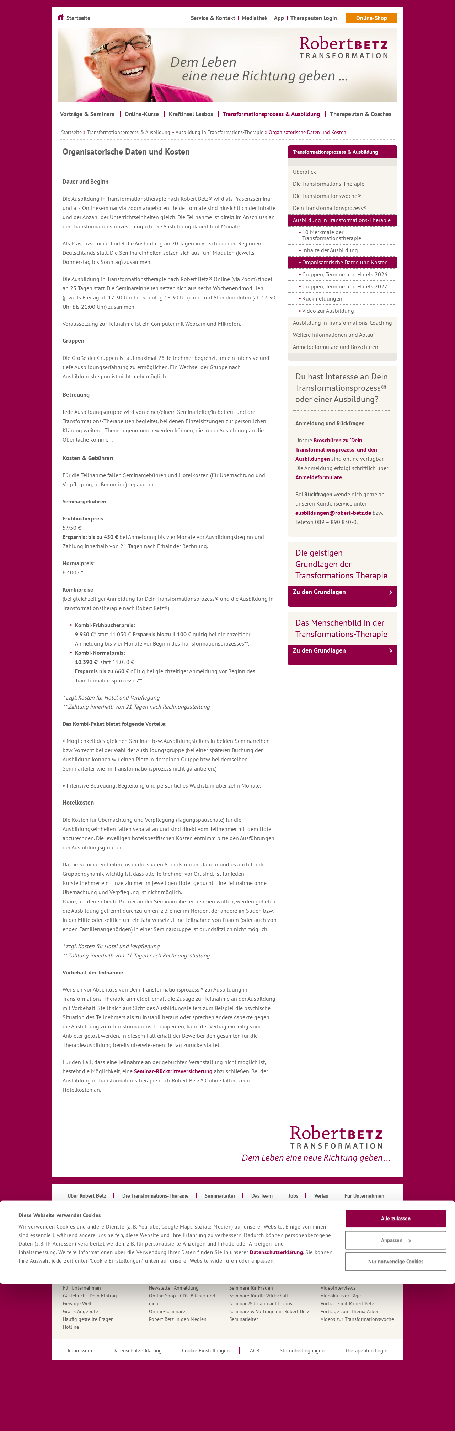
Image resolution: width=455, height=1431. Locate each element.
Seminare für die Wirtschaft (258, 1295)
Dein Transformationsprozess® (330, 207)
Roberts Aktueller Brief (253, 1217)
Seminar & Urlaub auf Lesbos (260, 1303)
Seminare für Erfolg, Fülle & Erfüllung (270, 1249)
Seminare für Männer (251, 1280)
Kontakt (157, 1249)
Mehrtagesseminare (170, 1272)
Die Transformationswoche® (327, 195)
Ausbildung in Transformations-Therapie (219, 132)
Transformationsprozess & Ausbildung (128, 132)
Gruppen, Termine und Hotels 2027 (344, 286)
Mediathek (160, 1264)
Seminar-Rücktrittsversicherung (173, 1071)
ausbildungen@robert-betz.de (333, 512)
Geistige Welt (77, 1303)
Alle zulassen (396, 1366)
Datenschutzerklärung (276, 1399)
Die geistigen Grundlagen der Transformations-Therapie (341, 564)
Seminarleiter (243, 1319)
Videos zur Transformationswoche (357, 1319)
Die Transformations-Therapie (328, 183)
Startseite (71, 132)
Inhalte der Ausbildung (330, 250)
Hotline (71, 1327)
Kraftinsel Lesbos (167, 1256)
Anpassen (396, 1387)
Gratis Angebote (80, 1311)
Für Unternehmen (82, 1288)
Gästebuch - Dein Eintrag (90, 1295)
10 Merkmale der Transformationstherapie (331, 235)
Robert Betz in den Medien (178, 1319)
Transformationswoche (345, 1256)
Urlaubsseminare (339, 1272)
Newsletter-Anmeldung (174, 1288)
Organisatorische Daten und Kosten (345, 262)
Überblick (304, 171)
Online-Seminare (167, 1311)
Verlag (327, 1280)
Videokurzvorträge (341, 1295)
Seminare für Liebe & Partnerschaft (267, 1272)
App (67, 1225)
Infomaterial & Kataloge (175, 1217)
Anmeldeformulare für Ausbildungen (102, 1217)
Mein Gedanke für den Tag (177, 1280)
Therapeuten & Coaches (347, 1233)
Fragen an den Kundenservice (95, 1280)
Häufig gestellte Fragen (88, 1319)
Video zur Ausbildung (328, 310)
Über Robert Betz (339, 1264)
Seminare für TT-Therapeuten (261, 1264)
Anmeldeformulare (318, 477)
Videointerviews (338, 1288)
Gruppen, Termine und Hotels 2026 (344, 274)
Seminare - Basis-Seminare (257, 1241)
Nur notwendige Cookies (395, 1409)
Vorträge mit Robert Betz (347, 1303)
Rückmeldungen (322, 298)
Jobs (153, 1241)
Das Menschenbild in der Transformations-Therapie (341, 628)
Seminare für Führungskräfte (260, 1256)
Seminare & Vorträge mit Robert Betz (269, 1311)
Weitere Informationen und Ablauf (334, 334)
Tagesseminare (337, 1217)
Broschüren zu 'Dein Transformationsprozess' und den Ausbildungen (336, 449)
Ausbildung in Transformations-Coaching (342, 322)
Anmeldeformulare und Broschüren (335, 346)
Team (326, 1225)
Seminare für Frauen (251, 1288)
